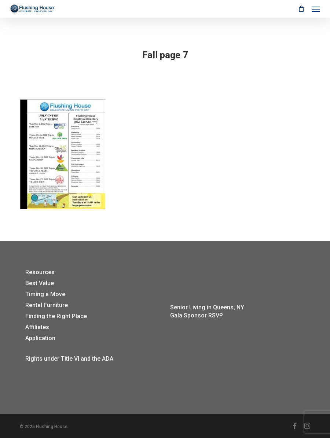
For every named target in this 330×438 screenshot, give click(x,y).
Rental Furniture (46, 305)
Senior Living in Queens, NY (207, 307)
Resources (40, 272)
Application (40, 338)
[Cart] (301, 8)
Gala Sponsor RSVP (196, 315)
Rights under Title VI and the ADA (69, 358)
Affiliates (37, 327)
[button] (316, 8)
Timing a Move (45, 294)
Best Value (39, 283)
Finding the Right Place (56, 316)
